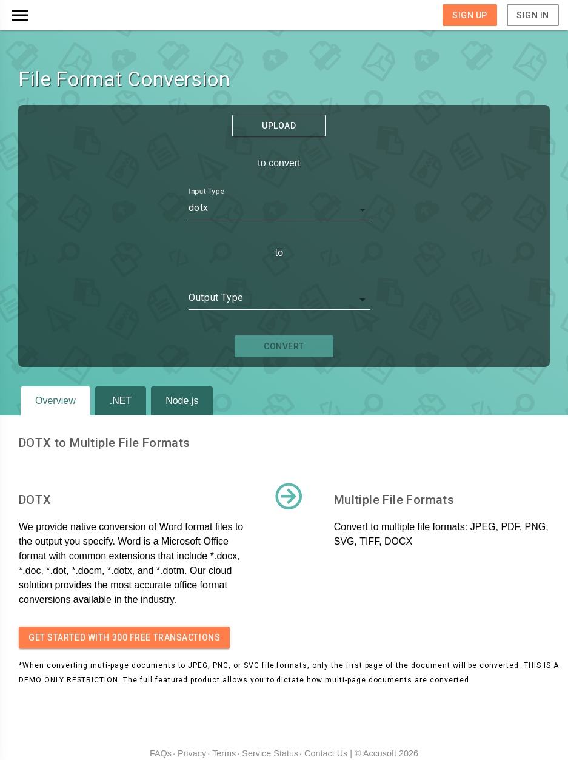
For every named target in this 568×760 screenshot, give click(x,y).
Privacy (192, 753)
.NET (121, 400)
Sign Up (469, 15)
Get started (124, 637)
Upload (279, 125)
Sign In (532, 15)
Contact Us (325, 753)
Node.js (181, 400)
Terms (224, 753)
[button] (78, 15)
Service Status (270, 753)
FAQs (161, 753)
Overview (55, 400)
